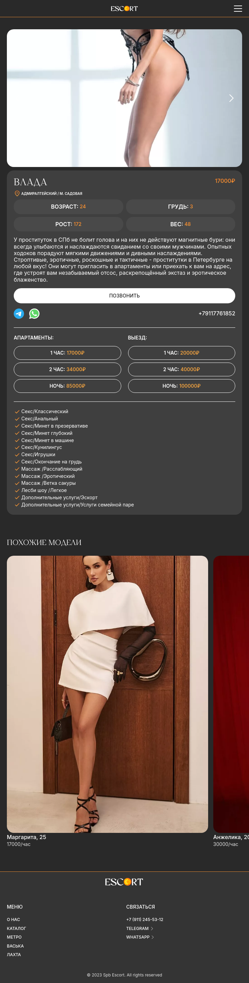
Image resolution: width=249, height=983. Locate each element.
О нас (13, 919)
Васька (15, 946)
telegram (137, 928)
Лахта (14, 954)
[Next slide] (231, 98)
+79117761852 (217, 313)
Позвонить (124, 296)
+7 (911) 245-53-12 (144, 919)
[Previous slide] (18, 98)
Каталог (16, 928)
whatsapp (138, 937)
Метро (14, 937)
